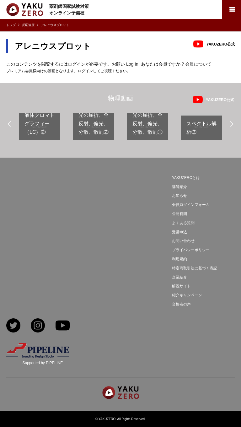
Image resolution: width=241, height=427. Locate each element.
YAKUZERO (107, 419)
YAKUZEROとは (186, 178)
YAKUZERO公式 (220, 44)
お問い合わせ (183, 241)
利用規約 (179, 259)
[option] (39, 129)
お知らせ (179, 195)
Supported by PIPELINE (42, 363)
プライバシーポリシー (191, 250)
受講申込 (179, 232)
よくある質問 (183, 223)
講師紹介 (179, 187)
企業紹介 (179, 277)
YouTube (63, 326)
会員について (198, 64)
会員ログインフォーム (191, 205)
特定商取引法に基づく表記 (194, 268)
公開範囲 (179, 214)
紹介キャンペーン (187, 295)
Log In (132, 64)
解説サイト (181, 286)
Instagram (38, 326)
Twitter (13, 326)
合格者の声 (181, 304)
